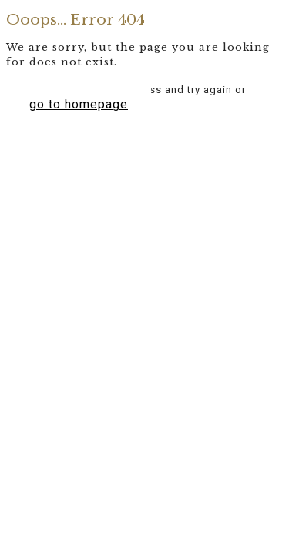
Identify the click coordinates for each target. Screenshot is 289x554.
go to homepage (78, 104)
